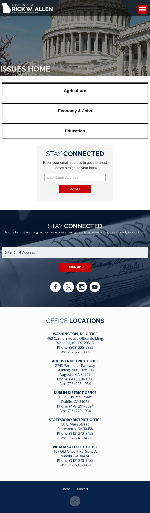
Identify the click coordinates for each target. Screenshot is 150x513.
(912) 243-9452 (81, 433)
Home (66, 489)
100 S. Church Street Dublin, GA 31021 (75, 399)
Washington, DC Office (75, 333)
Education (75, 131)
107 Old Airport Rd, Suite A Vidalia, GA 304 (75, 453)
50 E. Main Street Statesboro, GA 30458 (75, 426)
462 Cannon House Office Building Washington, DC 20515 (75, 340)
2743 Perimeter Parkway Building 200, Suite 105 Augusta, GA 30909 (75, 370)
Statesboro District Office (75, 419)
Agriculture (75, 90)
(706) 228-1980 (81, 379)
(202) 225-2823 (81, 347)
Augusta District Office (75, 361)
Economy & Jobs (75, 111)
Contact (82, 489)
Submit (75, 189)
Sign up (75, 267)
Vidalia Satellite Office (75, 447)
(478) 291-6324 (81, 406)
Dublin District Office (75, 392)
